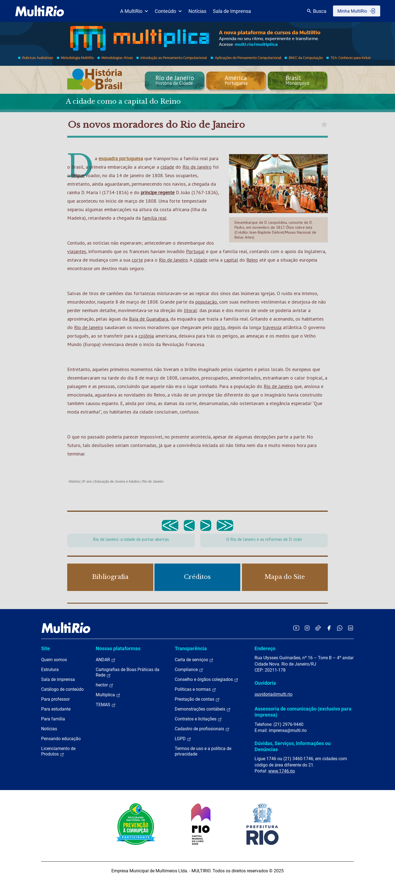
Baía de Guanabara (148, 319)
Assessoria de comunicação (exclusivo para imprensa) (303, 712)
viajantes (76, 251)
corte (137, 260)
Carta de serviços (194, 660)
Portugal (195, 251)
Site (45, 648)
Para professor (55, 699)
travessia (272, 327)
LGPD (183, 739)
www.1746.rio (281, 771)
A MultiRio (134, 11)
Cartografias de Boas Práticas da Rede (127, 672)
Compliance (189, 669)
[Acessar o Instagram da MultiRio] (307, 627)
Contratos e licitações (198, 719)
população (206, 302)
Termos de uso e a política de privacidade (203, 751)
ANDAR (105, 660)
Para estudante (55, 709)
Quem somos (54, 659)
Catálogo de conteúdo (62, 689)
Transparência (191, 648)
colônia (146, 336)
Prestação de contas (197, 699)
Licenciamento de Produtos (58, 751)
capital (231, 260)
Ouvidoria (265, 683)
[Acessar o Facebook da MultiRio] (329, 627)
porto (219, 327)
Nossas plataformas (118, 648)
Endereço (265, 648)
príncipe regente (157, 192)
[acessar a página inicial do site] (39, 10)
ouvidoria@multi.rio (273, 694)
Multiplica (108, 695)
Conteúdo (168, 11)
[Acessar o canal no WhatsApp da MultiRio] (339, 627)
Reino (252, 260)
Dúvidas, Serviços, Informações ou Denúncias (293, 746)
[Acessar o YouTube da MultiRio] (296, 627)
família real (154, 218)
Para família (53, 718)
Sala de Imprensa (232, 11)
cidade (167, 167)
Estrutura (50, 669)
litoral (190, 310)
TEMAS (106, 705)
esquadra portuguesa (120, 158)
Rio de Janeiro (196, 167)
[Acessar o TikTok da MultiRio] (318, 627)
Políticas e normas (195, 689)
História (74, 481)
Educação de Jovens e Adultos (117, 481)
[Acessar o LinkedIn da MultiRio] (350, 627)
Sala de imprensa (58, 679)
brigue (77, 175)
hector (104, 685)
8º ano (87, 481)
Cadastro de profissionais (202, 729)
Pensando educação (61, 738)
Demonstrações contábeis (203, 709)
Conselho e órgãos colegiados (206, 679)
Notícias (197, 11)
